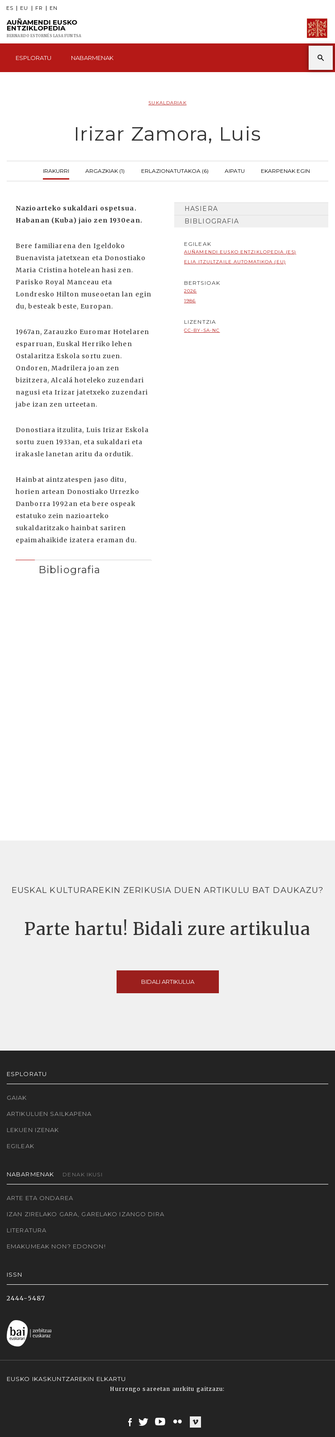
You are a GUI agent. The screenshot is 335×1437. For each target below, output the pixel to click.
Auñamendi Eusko (44, 28)
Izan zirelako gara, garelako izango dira (85, 1214)
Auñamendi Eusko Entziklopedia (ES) (240, 252)
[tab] (84, 567)
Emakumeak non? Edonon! (56, 1246)
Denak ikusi (82, 1174)
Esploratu (33, 57)
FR (39, 8)
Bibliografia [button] (69, 569)
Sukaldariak (167, 103)
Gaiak (17, 1097)
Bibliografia (211, 221)
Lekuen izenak (33, 1129)
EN (54, 8)
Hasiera (201, 209)
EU (24, 8)
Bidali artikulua (167, 981)
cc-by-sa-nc (202, 330)
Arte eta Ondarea (40, 1197)
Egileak (20, 1146)
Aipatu (235, 170)
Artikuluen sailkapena (49, 1113)
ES (9, 8)
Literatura (26, 1230)
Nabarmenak (92, 57)
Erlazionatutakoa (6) (175, 170)
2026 (190, 291)
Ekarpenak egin (285, 170)
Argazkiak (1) (105, 170)
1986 (190, 301)
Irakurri (56, 170)
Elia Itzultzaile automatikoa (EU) (235, 262)
